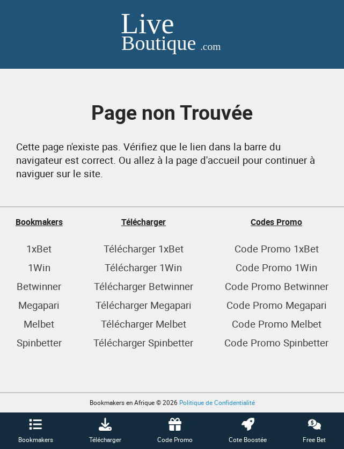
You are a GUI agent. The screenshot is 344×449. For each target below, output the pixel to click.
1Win (39, 267)
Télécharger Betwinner (143, 286)
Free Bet (314, 431)
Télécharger (105, 431)
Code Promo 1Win (276, 267)
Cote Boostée (248, 431)
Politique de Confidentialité (217, 403)
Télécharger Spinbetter (143, 342)
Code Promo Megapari (276, 305)
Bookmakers (35, 431)
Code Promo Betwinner (276, 286)
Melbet (39, 323)
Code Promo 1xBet (277, 248)
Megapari (39, 305)
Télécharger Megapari (144, 305)
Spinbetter (39, 342)
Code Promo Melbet (276, 323)
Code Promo (175, 431)
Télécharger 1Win (143, 267)
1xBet (39, 248)
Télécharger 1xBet (144, 248)
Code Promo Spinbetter (276, 342)
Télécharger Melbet (143, 323)
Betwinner (39, 286)
